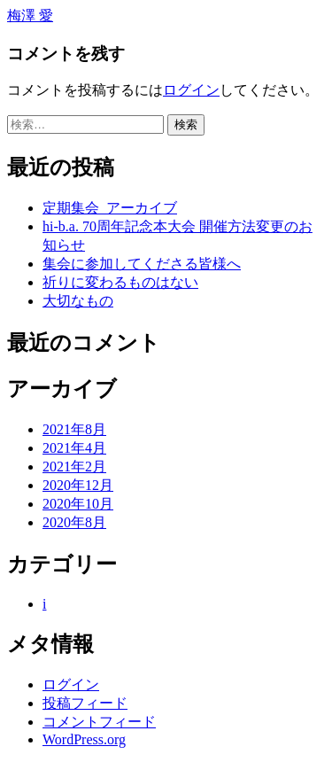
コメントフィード (99, 721)
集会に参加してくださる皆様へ (141, 263)
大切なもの (77, 300)
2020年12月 (77, 485)
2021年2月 (74, 466)
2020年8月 (74, 522)
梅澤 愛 (30, 15)
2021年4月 (74, 447)
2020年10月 (77, 503)
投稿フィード (84, 703)
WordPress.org (84, 739)
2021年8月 (74, 429)
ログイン (191, 89)
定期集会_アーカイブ (109, 207)
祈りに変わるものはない (120, 282)
